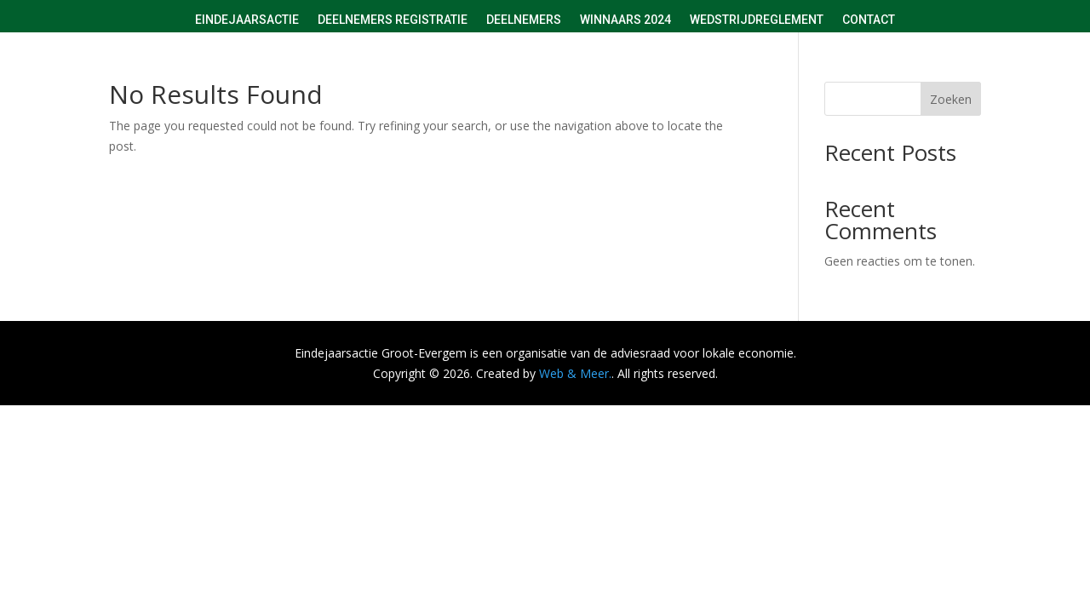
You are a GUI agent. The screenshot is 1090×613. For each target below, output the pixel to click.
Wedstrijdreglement (756, 20)
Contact (868, 20)
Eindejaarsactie (247, 20)
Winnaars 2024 (625, 20)
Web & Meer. (575, 373)
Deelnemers (523, 20)
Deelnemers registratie (393, 20)
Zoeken (951, 99)
